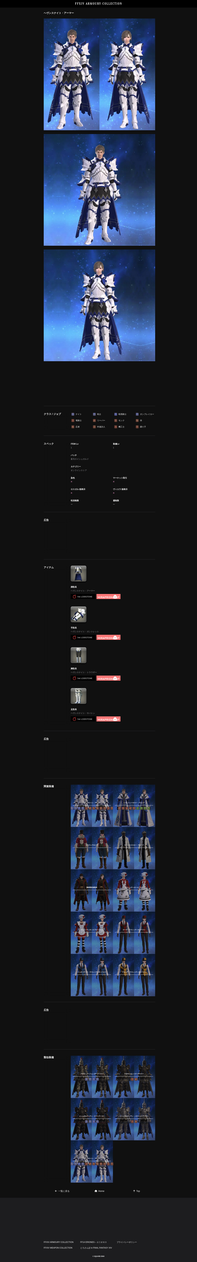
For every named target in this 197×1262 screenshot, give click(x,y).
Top (136, 1191)
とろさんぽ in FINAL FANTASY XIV (96, 1248)
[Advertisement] (99, 383)
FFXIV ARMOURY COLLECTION (98, 3)
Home (99, 1191)
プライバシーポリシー (127, 1242)
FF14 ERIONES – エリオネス (93, 1242)
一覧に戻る (62, 1191)
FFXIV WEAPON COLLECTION (58, 1248)
